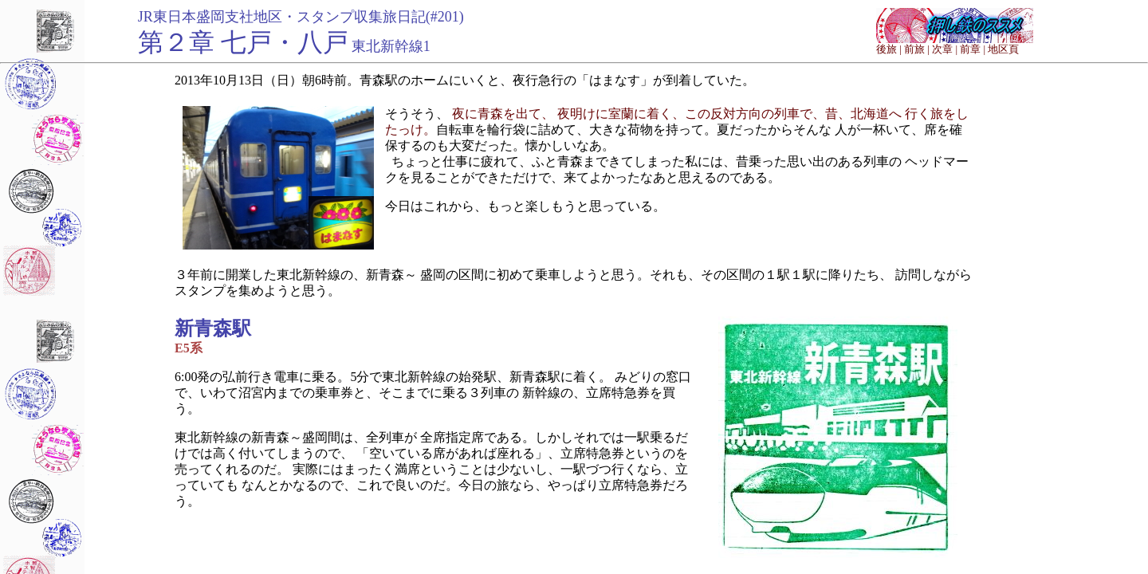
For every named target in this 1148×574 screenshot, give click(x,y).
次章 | (944, 49)
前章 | (972, 49)
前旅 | (917, 49)
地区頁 (1003, 49)
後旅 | (889, 49)
